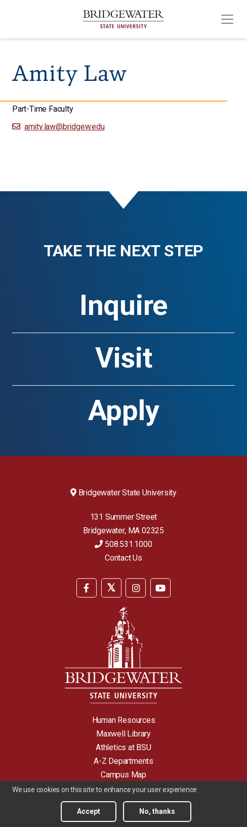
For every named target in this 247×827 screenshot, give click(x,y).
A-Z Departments (123, 761)
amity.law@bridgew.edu (64, 126)
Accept (88, 811)
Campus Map (123, 774)
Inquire (123, 305)
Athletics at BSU (123, 747)
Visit (123, 358)
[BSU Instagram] (136, 588)
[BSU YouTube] (160, 588)
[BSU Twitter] (111, 588)
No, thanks (157, 811)
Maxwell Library (123, 734)
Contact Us (123, 558)
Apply (123, 410)
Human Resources (123, 720)
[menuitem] (86, 587)
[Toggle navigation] (227, 19)
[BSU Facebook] (86, 588)
